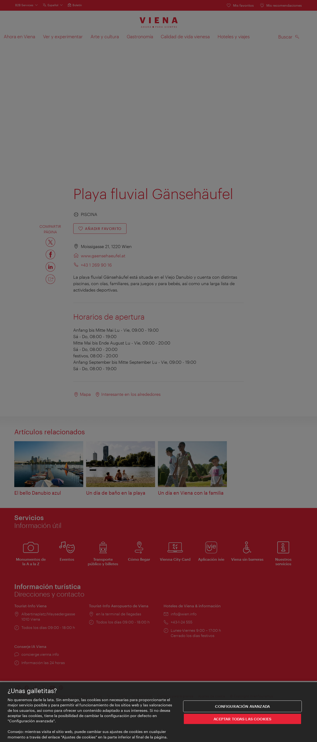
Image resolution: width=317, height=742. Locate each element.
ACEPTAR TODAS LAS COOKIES (242, 719)
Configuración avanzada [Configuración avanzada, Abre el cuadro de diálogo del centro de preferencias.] (242, 706)
